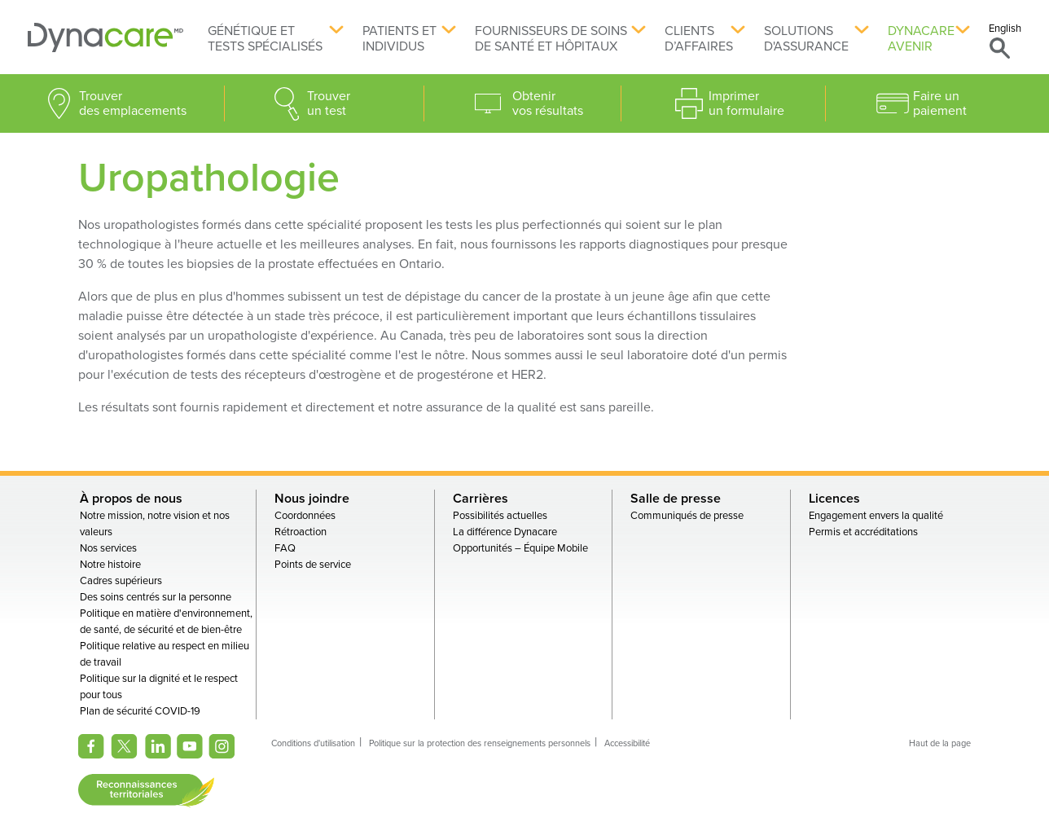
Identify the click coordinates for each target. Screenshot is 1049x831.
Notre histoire (110, 564)
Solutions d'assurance (806, 39)
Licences (834, 498)
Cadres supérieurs (121, 580)
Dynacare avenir (921, 39)
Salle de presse (675, 498)
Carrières (480, 498)
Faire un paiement (940, 103)
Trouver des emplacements (133, 103)
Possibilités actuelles (500, 515)
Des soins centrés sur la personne (155, 597)
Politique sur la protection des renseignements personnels (479, 743)
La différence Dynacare (505, 532)
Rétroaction (300, 532)
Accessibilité (627, 743)
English (1005, 28)
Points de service (312, 564)
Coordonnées (305, 515)
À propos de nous (131, 498)
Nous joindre (311, 498)
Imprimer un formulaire (746, 103)
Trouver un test (328, 103)
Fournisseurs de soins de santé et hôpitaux (551, 39)
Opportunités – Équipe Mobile (520, 548)
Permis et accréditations (863, 532)
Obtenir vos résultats (547, 103)
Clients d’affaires (699, 39)
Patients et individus (399, 39)
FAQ (285, 548)
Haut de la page (940, 743)
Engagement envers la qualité (876, 515)
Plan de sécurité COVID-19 (140, 711)
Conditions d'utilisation (313, 743)
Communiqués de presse (687, 515)
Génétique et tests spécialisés (265, 39)
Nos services (108, 548)
